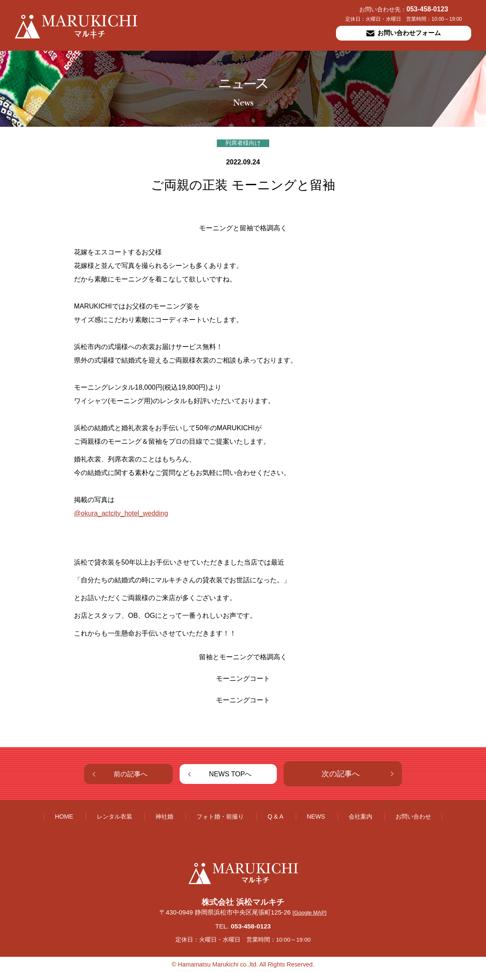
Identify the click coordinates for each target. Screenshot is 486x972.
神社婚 (164, 816)
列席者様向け (243, 143)
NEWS (316, 816)
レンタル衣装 (114, 816)
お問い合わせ (413, 816)
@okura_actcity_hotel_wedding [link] (121, 513)
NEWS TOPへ (230, 774)
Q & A (276, 816)
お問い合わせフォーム (403, 32)
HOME (64, 816)
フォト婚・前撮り (220, 816)
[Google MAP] (309, 912)
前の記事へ (130, 774)
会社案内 (360, 816)
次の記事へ (341, 774)
